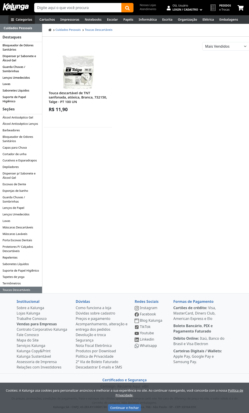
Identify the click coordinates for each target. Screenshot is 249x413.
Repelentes (10, 257)
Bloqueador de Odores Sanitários (17, 47)
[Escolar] (112, 19)
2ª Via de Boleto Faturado (97, 361)
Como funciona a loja (93, 307)
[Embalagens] (229, 19)
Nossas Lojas (148, 5)
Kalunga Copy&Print (34, 350)
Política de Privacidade (94, 356)
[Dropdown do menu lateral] (21, 28)
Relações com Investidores (39, 367)
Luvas (6, 84)
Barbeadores (11, 130)
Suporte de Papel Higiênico (14, 99)
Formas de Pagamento (193, 301)
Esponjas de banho (15, 191)
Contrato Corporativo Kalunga (42, 329)
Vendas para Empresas (37, 323)
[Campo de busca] (78, 7)
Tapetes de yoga (13, 277)
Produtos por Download (96, 350)
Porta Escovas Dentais (17, 240)
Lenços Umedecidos (16, 78)
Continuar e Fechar (124, 408)
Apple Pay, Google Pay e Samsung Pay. (197, 356)
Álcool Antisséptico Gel (17, 117)
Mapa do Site (28, 340)
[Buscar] (127, 7)
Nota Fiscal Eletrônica (94, 345)
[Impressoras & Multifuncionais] (70, 19)
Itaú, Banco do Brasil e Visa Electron (198, 341)
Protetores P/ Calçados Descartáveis (17, 249)
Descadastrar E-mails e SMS (99, 367)
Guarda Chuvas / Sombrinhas (13, 69)
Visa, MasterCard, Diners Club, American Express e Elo (194, 313)
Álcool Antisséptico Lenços (20, 124)
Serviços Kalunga (31, 345)
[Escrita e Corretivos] (167, 19)
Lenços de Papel (13, 208)
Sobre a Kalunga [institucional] (30, 307)
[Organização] (187, 19)
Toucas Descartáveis (16, 290)
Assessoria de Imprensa (37, 361)
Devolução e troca (91, 334)
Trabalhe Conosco (32, 318)
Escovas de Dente (14, 184)
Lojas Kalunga (28, 313)
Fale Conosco (28, 334)
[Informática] (148, 19)
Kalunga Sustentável (34, 356)
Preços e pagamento (93, 318)
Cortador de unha (14, 154)
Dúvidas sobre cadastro (95, 313)
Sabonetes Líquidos (15, 90)
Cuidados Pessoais (68, 30)
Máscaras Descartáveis (17, 227)
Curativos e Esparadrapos (19, 160)
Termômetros (11, 283)
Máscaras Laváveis (14, 234)
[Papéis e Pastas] (128, 19)
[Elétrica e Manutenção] (208, 19)
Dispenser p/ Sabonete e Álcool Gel (19, 58)
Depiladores (10, 167)
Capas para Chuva (14, 147)
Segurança (84, 340)
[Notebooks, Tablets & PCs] (93, 19)
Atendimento (148, 9)
